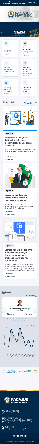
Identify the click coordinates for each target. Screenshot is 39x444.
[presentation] (3, 310)
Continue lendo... (10, 159)
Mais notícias (30, 103)
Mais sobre (31, 296)
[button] (3, 318)
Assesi (12, 441)
